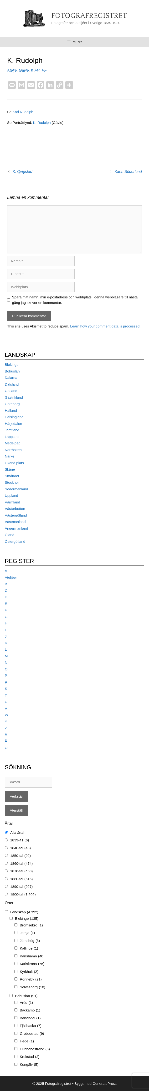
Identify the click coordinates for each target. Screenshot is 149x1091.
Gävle (24, 70)
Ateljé (12, 70)
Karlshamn (32, 956)
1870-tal (21, 871)
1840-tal (20, 848)
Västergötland (16, 515)
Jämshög (30, 941)
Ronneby (31, 979)
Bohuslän (12, 371)
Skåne (10, 469)
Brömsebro (31, 925)
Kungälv (29, 1064)
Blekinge (12, 364)
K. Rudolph (42, 123)
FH (37, 70)
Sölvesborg (32, 987)
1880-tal (21, 879)
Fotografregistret (89, 16)
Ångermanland (16, 528)
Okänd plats (14, 463)
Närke (9, 456)
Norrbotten (13, 450)
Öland (9, 535)
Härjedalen (13, 424)
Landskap (24, 912)
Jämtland (12, 430)
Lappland (12, 437)
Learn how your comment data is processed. (105, 326)
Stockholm (13, 482)
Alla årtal (17, 832)
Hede (27, 1041)
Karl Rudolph (23, 112)
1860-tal (21, 863)
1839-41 (19, 840)
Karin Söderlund (128, 172)
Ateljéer (11, 577)
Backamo (30, 1010)
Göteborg (12, 404)
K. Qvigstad (22, 172)
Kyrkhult (29, 972)
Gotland (11, 391)
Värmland (12, 502)
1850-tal (20, 856)
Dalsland (12, 384)
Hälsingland (14, 417)
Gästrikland (14, 397)
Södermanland (16, 489)
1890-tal (21, 887)
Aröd (26, 1003)
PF (44, 70)
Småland (12, 476)
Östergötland (15, 541)
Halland (11, 410)
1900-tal (23, 894)
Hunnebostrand (35, 1049)
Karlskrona (32, 964)
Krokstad (30, 1057)
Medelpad (13, 443)
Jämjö (27, 933)
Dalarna (11, 378)
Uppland (11, 495)
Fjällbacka (30, 1026)
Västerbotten (15, 509)
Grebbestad (32, 1033)
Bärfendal (30, 1018)
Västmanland (15, 522)
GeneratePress (104, 1083)
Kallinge (29, 948)
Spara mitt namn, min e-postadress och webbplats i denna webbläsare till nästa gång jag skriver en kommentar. (75, 300)
